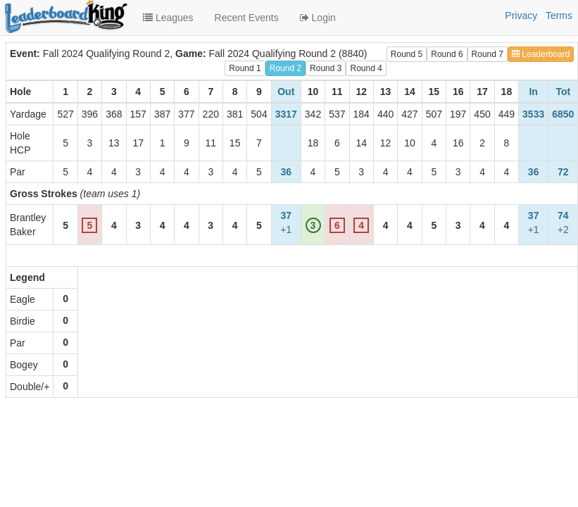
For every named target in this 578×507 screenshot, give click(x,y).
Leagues (168, 17)
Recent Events (247, 17)
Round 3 (325, 68)
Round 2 (285, 68)
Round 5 (406, 54)
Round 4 (366, 68)
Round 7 (487, 54)
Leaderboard (541, 54)
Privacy (521, 15)
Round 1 (244, 68)
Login (318, 17)
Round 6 (447, 54)
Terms (559, 15)
